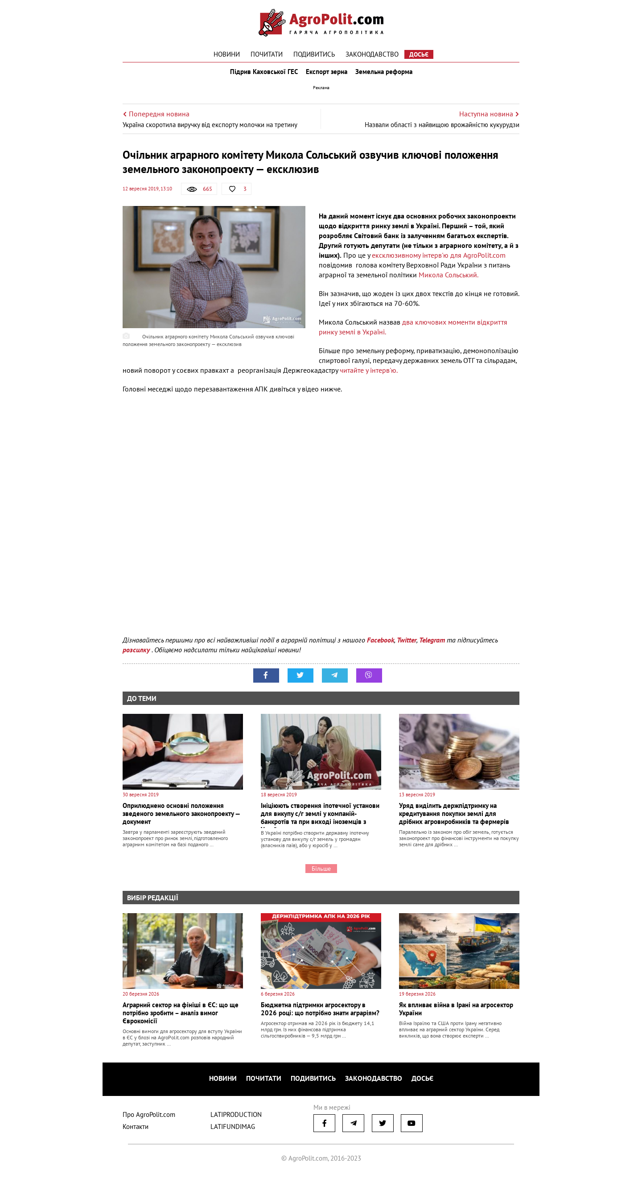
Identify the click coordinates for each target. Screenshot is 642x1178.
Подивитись (314, 54)
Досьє (418, 54)
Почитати (267, 54)
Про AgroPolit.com (149, 1117)
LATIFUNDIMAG (232, 1129)
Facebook (380, 646)
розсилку (137, 655)
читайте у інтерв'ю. (369, 376)
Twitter (406, 646)
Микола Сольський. (448, 280)
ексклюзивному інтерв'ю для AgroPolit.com (439, 261)
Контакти (135, 1129)
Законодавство (372, 54)
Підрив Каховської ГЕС (261, 75)
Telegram (432, 646)
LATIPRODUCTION (236, 1117)
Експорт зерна (326, 75)
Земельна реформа (386, 75)
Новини (227, 54)
